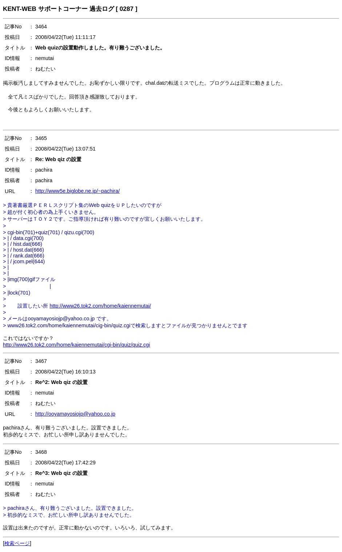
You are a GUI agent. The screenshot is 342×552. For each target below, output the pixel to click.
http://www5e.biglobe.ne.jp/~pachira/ (77, 191)
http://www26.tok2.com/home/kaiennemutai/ (100, 306)
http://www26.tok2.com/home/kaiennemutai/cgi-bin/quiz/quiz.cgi (76, 345)
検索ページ (17, 543)
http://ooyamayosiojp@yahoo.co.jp (75, 414)
